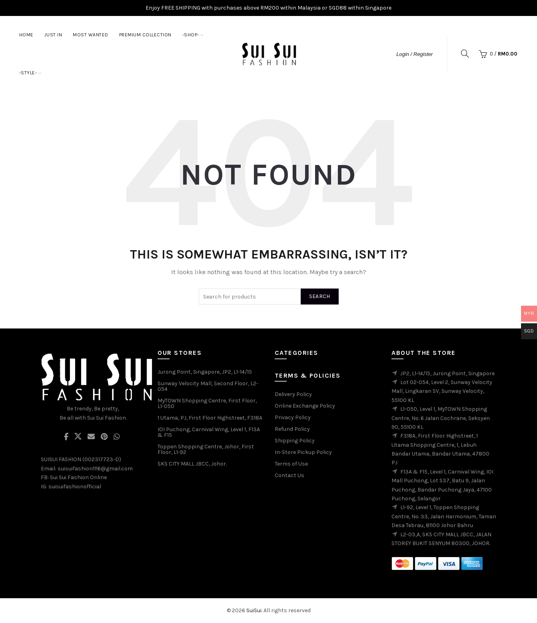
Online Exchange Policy (305, 405)
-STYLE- (28, 73)
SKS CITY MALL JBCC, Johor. (192, 463)
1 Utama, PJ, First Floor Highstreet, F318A (210, 417)
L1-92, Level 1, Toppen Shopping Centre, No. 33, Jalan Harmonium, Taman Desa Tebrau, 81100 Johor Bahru (443, 516)
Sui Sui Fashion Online (78, 477)
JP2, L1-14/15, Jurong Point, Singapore (447, 373)
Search (319, 296)
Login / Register (414, 54)
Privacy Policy (293, 417)
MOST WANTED (90, 35)
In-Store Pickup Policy (303, 452)
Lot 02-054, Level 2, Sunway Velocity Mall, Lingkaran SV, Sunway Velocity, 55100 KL (441, 391)
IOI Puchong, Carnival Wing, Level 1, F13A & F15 (209, 432)
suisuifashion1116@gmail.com (95, 468)
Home (26, 35)
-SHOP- (190, 35)
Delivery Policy (293, 394)
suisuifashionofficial (74, 486)
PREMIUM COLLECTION (145, 35)
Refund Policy (292, 429)
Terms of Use (291, 463)
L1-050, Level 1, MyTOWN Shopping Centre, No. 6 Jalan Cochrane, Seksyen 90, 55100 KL (440, 418)
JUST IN (53, 35)
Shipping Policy (295, 440)
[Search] (465, 54)
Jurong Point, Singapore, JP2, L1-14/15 (205, 371)
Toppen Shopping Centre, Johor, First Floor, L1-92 (206, 449)
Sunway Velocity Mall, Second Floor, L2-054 (208, 386)
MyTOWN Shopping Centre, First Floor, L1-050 (207, 403)
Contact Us (289, 475)
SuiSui (254, 610)
